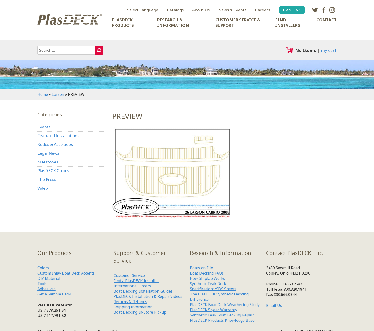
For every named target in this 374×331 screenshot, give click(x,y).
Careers (262, 10)
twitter (315, 10)
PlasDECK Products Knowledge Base (222, 320)
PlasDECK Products (123, 22)
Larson (58, 94)
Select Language (142, 10)
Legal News (48, 153)
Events (43, 127)
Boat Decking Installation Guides (143, 291)
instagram (332, 10)
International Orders (132, 286)
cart (289, 50)
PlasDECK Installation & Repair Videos (148, 296)
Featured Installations (58, 135)
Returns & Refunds (130, 301)
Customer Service (129, 275)
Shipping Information (133, 307)
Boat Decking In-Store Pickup (140, 312)
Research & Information (173, 22)
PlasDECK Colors (53, 170)
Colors (43, 267)
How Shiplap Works (207, 278)
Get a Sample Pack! (54, 294)
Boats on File (201, 267)
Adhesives (46, 288)
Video (42, 188)
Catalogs (175, 10)
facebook (323, 10)
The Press (46, 179)
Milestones (47, 162)
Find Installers (287, 22)
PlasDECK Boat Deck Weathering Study (225, 304)
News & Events (232, 10)
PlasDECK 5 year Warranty (213, 309)
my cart (329, 50)
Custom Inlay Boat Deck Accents (66, 273)
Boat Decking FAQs (207, 273)
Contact (327, 20)
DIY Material (48, 278)
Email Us (274, 305)
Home (42, 94)
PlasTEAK (292, 10)
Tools (42, 283)
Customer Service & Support (237, 22)
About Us (201, 10)
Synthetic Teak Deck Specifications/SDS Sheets (213, 286)
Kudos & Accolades (55, 144)
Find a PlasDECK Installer (136, 280)
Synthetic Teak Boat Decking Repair (222, 315)
